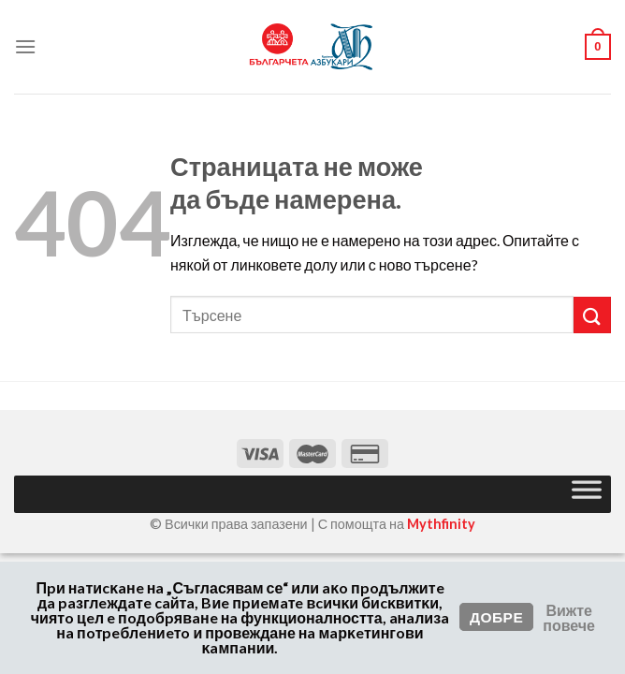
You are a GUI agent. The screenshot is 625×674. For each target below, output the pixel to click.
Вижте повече (569, 617)
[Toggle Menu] (587, 494)
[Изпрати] (592, 315)
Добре (496, 616)
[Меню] (25, 46)
